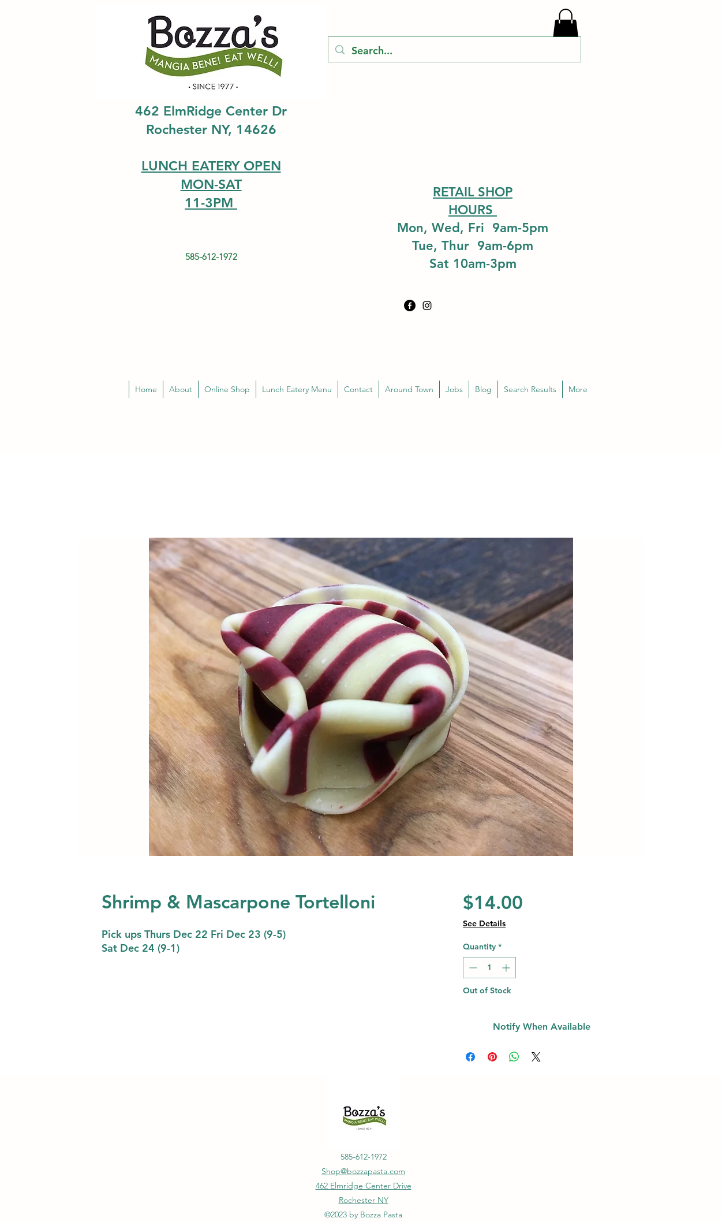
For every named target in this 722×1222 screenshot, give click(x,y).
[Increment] (507, 968)
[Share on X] (536, 1057)
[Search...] (453, 51)
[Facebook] (410, 305)
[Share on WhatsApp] (514, 1057)
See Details (484, 923)
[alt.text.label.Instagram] (427, 305)
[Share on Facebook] (470, 1057)
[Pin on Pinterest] (492, 1057)
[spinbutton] (489, 968)
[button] (565, 25)
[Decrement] (472, 968)
